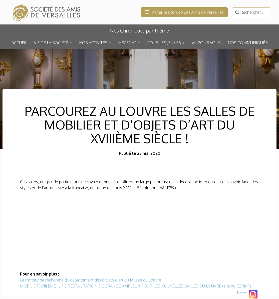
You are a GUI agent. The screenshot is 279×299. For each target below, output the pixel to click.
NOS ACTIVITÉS (93, 42)
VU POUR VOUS (206, 42)
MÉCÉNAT (127, 42)
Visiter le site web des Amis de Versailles (184, 12)
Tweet (242, 292)
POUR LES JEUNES (164, 42)
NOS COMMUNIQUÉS (248, 42)
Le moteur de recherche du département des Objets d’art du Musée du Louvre (90, 280)
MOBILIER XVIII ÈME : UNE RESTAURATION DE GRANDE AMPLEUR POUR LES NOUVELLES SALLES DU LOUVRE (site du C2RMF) (135, 286)
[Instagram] (253, 294)
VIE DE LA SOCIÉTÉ (51, 42)
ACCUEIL (19, 42)
